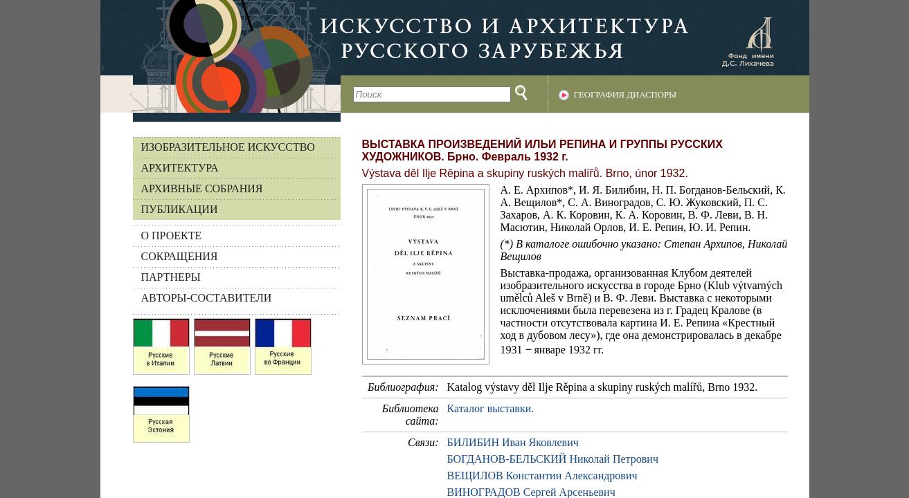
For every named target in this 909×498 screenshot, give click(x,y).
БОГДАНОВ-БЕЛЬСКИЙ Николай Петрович (552, 459)
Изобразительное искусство (228, 147)
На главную (220, 56)
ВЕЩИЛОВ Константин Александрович (542, 475)
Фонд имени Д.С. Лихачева (748, 41)
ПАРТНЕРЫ (171, 277)
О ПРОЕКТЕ (171, 235)
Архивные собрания (202, 188)
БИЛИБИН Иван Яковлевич (513, 442)
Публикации (179, 209)
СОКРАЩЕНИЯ (179, 256)
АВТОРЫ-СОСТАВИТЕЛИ (206, 298)
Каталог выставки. (490, 408)
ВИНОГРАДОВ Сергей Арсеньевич (531, 492)
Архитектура (180, 168)
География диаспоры (625, 95)
